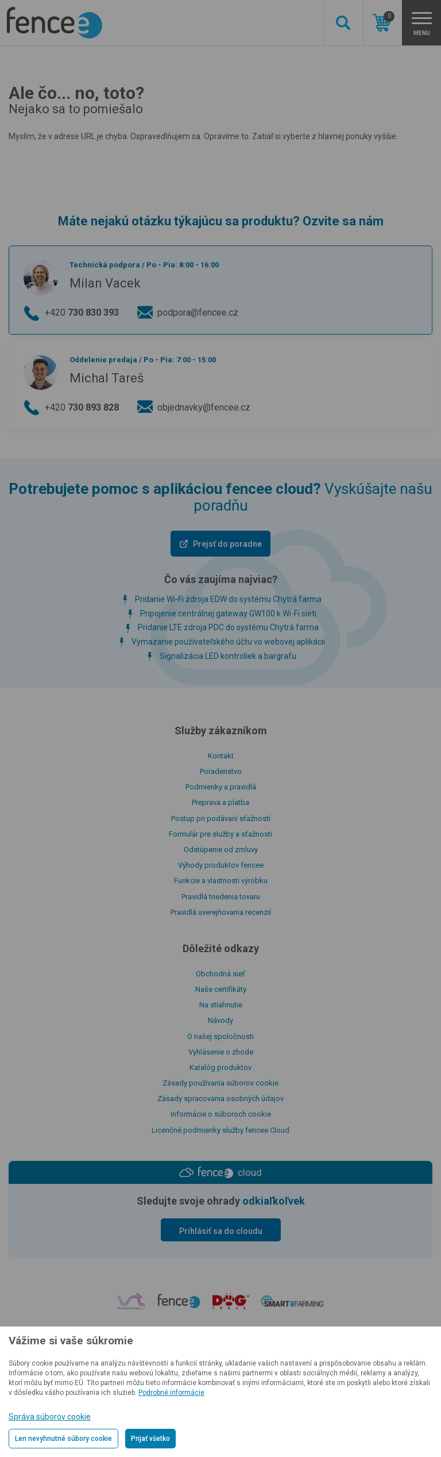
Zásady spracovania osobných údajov (220, 1098)
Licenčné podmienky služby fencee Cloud (220, 1130)
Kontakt (221, 755)
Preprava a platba (220, 802)
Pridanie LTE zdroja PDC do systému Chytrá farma (228, 627)
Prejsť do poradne (227, 544)
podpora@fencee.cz (197, 312)
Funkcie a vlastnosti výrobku (221, 880)
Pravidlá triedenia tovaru (220, 896)
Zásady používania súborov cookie (220, 1083)
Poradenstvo (221, 771)
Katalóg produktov (220, 1067)
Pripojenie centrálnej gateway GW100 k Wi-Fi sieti (228, 613)
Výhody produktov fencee (221, 865)
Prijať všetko (150, 1439)
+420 (82, 312)
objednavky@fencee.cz (203, 407)
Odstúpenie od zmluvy (221, 849)
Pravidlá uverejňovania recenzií (221, 912)
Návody (220, 1020)
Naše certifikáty (220, 989)
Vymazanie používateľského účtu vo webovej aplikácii (228, 641)
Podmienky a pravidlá (220, 787)
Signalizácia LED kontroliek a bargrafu (228, 656)
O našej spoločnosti (220, 1036)
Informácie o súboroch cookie (221, 1114)
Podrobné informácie (171, 1393)
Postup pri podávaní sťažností (220, 818)
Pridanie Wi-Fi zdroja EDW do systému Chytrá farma (228, 599)
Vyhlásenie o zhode (220, 1052)
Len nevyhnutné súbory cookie (63, 1439)
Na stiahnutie (220, 1004)
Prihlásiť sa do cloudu (220, 1231)
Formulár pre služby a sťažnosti (220, 834)
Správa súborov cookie (50, 1416)
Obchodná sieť (220, 973)
